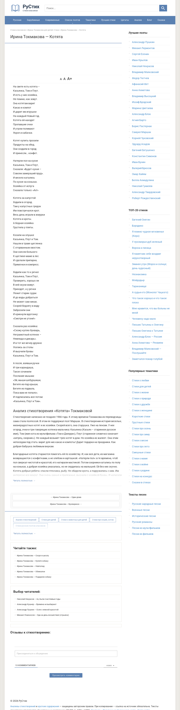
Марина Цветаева (142, 108)
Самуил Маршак (141, 132)
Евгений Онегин (141, 219)
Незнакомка (139, 274)
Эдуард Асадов (141, 144)
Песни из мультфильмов (146, 528)
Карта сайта (144, 703)
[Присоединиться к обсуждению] (66, 647)
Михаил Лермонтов (143, 48)
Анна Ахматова (141, 90)
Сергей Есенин (140, 54)
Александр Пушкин (143, 42)
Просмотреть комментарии (65, 668)
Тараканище (139, 286)
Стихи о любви (140, 380)
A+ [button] (69, 78)
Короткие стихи (141, 416)
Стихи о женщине (142, 410)
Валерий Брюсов (141, 168)
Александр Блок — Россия (147, 336)
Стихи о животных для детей (74, 513)
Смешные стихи (141, 452)
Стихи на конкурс (142, 476)
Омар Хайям (139, 174)
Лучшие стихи (108, 20)
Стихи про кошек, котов (103, 513)
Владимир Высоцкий (144, 96)
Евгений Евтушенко (143, 150)
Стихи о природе (141, 398)
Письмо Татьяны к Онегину (147, 324)
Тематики (91, 20)
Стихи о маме (140, 458)
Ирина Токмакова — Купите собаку (32, 554)
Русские (17, 20)
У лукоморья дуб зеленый (147, 241)
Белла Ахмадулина (143, 180)
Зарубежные (33, 20)
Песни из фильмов (142, 533)
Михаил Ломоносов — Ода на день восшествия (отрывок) (43, 608)
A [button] (61, 79)
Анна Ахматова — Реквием (147, 342)
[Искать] (163, 8)
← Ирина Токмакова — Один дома (39, 497)
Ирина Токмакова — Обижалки (31, 565)
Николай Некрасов (143, 66)
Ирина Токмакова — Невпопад (30, 559)
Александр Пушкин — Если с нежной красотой (37, 603)
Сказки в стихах (141, 482)
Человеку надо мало (144, 318)
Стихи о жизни (140, 392)
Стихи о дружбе (141, 404)
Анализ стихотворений (26, 513)
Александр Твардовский (146, 192)
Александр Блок (141, 114)
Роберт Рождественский (146, 198)
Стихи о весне (140, 440)
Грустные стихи (141, 422)
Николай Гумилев (142, 186)
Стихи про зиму (141, 434)
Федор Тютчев (140, 78)
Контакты (96, 703)
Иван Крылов (140, 60)
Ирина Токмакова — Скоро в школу (33, 549)
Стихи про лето (140, 446)
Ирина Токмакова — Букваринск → (93, 497)
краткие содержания (48, 699)
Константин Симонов (144, 156)
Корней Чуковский (142, 138)
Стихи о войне (140, 464)
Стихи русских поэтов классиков (30, 519)
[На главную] (26, 10)
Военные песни (141, 509)
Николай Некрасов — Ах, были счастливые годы (38, 592)
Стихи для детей (49, 513)
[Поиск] (101, 8)
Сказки (161, 20)
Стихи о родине (141, 470)
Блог (149, 20)
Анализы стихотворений (22, 699)
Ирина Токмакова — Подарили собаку (34, 570)
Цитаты (125, 20)
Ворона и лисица (141, 247)
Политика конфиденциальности (119, 703)
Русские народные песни (146, 503)
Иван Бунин (138, 162)
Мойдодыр (138, 280)
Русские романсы (142, 521)
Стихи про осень (141, 428)
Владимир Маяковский (145, 72)
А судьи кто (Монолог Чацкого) (150, 292)
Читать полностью (22, 480)
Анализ (138, 20)
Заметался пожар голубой (147, 358)
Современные (52, 20)
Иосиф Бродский (141, 102)
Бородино (137, 225)
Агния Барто (139, 120)
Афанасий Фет (140, 84)
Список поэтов (72, 20)
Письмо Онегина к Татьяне (147, 330)
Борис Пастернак (142, 126)
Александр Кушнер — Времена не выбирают (37, 597)
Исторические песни (144, 516)
